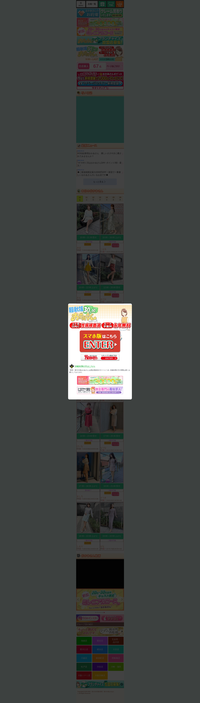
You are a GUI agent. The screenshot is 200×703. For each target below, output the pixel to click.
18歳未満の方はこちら (84, 366)
